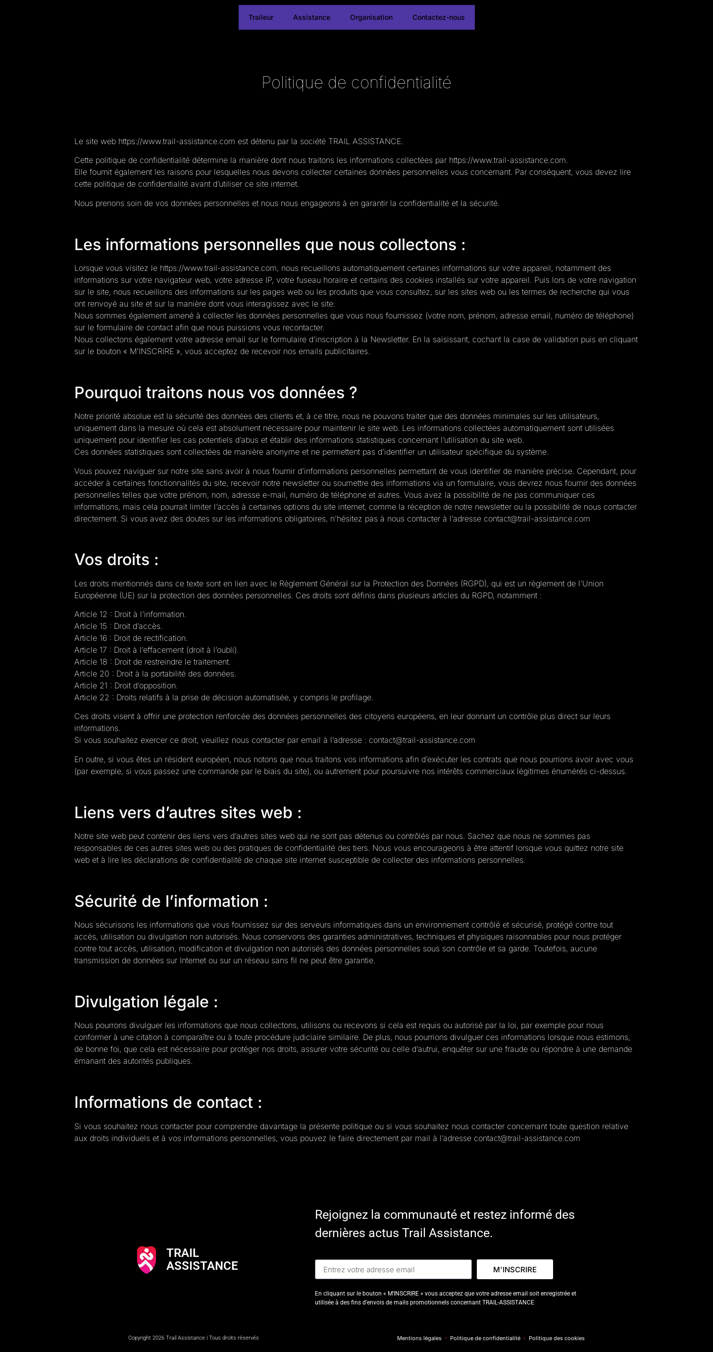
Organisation (371, 17)
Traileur (261, 17)
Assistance (311, 17)
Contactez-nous (438, 17)
